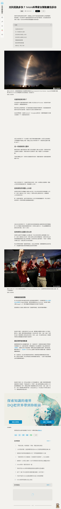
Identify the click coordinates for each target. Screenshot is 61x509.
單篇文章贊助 (15, 422)
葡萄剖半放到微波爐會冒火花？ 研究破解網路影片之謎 (31, 453)
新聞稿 (16, 347)
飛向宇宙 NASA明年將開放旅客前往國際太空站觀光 (30, 468)
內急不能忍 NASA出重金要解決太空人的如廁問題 (30, 476)
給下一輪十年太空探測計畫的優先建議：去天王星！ (31, 472)
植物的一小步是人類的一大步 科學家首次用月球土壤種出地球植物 (34, 461)
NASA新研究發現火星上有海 (24, 480)
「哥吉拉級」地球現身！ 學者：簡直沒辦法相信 (29, 445)
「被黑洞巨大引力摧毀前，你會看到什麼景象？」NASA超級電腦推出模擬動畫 (33, 457)
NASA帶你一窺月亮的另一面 (24, 464)
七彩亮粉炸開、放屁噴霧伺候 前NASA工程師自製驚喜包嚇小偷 (33, 449)
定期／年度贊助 (47, 422)
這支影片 (24, 349)
